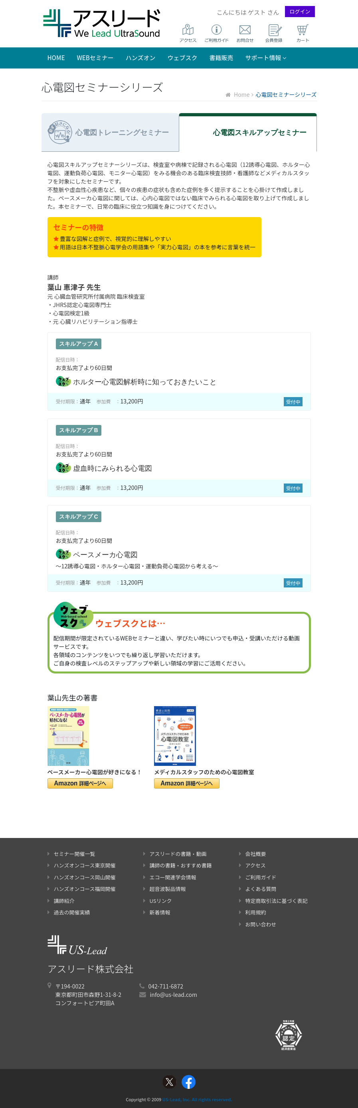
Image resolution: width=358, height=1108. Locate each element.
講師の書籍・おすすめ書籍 (177, 865)
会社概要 (252, 853)
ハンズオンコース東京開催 (81, 865)
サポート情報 (266, 57)
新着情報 (156, 912)
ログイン (299, 11)
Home (56, 57)
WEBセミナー (95, 57)
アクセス (252, 865)
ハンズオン (141, 57)
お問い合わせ (258, 924)
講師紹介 (61, 900)
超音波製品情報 (164, 889)
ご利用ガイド (258, 877)
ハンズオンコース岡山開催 (81, 877)
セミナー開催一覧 (71, 853)
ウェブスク (183, 57)
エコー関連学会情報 (169, 877)
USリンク (157, 900)
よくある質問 (258, 889)
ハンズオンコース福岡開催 (81, 889)
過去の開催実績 (68, 912)
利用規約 (252, 912)
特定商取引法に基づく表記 (273, 900)
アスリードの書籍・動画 (175, 853)
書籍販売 (221, 57)
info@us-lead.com (173, 994)
